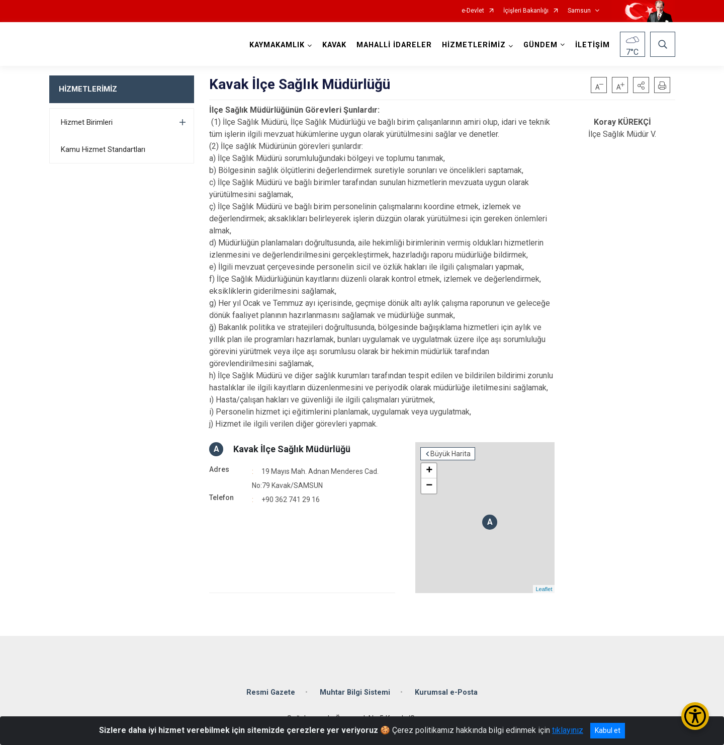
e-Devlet (473, 11)
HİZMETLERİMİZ (88, 89)
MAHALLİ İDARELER (394, 45)
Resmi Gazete (270, 692)
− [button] (429, 485)
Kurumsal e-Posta (446, 692)
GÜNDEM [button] (540, 45)
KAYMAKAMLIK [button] (277, 45)
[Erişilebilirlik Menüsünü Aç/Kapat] (695, 716)
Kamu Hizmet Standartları (103, 149)
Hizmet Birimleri (87, 122)
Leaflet (543, 589)
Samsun (579, 11)
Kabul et (607, 730)
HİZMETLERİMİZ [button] (474, 45)
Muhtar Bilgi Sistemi (355, 692)
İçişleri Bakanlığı (526, 11)
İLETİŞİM (592, 45)
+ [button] (429, 470)
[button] (641, 85)
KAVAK (334, 45)
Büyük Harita (450, 454)
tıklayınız (567, 730)
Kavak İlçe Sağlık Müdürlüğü (291, 449)
